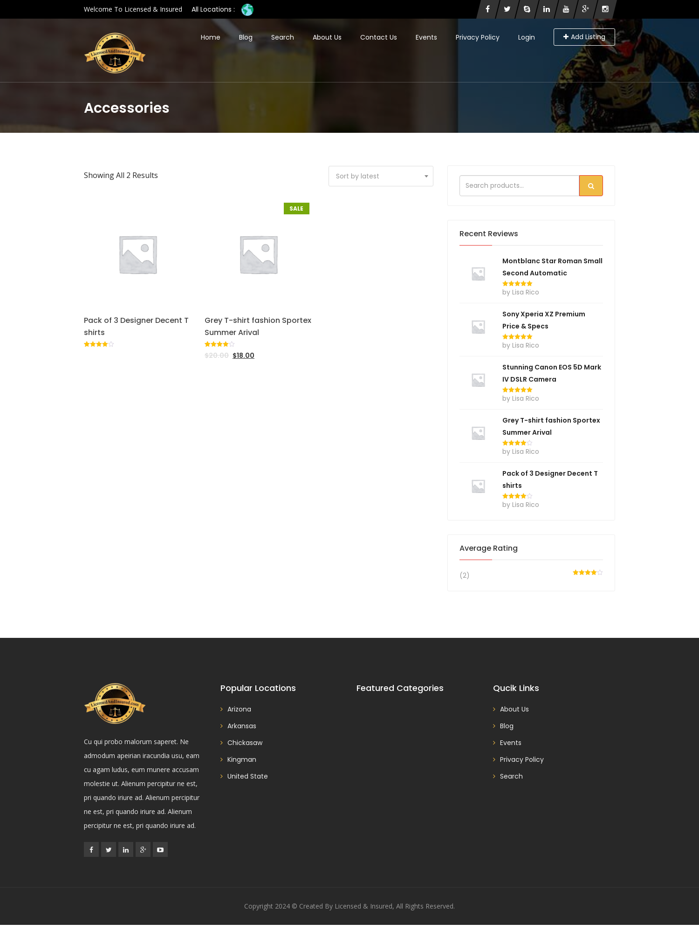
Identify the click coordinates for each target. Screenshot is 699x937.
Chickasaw (244, 742)
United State (247, 776)
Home (210, 37)
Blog (246, 37)
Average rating (488, 548)
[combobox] (381, 176)
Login (526, 37)
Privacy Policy (478, 37)
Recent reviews (488, 233)
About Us (327, 37)
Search (282, 37)
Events (426, 37)
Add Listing (584, 36)
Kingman (241, 759)
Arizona (239, 709)
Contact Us (378, 37)
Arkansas (241, 726)
